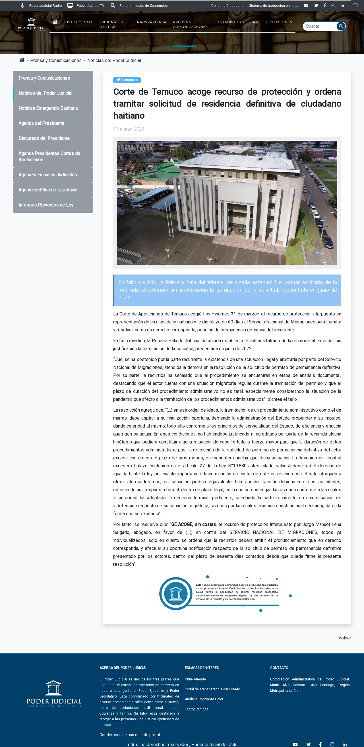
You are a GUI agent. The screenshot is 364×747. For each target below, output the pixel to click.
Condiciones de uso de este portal (130, 734)
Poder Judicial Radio (41, 6)
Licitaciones (279, 22)
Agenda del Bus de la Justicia (47, 190)
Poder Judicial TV (85, 6)
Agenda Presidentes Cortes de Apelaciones (49, 157)
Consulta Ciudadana (227, 6)
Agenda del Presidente (41, 123)
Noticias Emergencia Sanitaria (48, 108)
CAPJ (255, 22)
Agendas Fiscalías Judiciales (47, 175)
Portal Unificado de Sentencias (139, 6)
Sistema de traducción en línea (273, 6)
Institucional (78, 22)
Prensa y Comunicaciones (190, 24)
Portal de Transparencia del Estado (212, 689)
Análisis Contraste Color (204, 699)
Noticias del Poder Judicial (114, 60)
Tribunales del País (111, 24)
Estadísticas (231, 22)
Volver (344, 638)
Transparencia (151, 22)
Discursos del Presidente (44, 138)
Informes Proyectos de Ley (45, 205)
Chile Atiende (195, 679)
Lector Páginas (196, 709)
